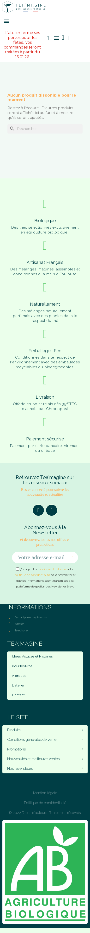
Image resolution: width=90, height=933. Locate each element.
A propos (19, 676)
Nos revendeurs (45, 768)
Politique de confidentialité (45, 803)
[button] (48, 38)
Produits (45, 730)
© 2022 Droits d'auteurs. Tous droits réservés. (45, 813)
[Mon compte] (67, 38)
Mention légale (45, 793)
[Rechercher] (45, 129)
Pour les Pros (22, 666)
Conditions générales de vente (45, 739)
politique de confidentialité (32, 575)
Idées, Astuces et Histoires (32, 656)
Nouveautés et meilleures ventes (45, 759)
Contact (18, 695)
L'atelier (18, 685)
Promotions (45, 749)
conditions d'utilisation (53, 569)
